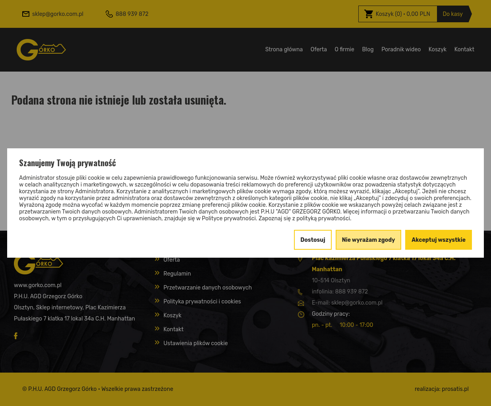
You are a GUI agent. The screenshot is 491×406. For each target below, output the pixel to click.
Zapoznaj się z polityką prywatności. (305, 218)
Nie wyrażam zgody (368, 240)
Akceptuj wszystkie (439, 240)
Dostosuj (312, 240)
